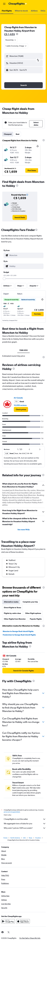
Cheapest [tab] (8, 134)
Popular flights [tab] (36, 619)
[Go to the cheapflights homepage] (18, 4)
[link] (20, 217)
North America (15, 838)
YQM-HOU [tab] (23, 350)
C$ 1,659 (9, 34)
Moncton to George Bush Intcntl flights (18, 631)
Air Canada (18, 398)
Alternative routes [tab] (11, 602)
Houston (38, 838)
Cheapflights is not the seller (25, 819)
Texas (30, 838)
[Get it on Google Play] (8, 921)
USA (24, 838)
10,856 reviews (20, 405)
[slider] (4, 278)
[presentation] (17, 34)
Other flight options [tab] (33, 613)
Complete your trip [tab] (30, 602)
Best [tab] (17, 134)
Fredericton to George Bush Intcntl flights (19, 635)
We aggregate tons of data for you (25, 823)
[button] (4, 4)
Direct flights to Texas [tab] (12, 608)
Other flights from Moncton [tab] (15, 619)
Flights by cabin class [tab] (12, 613)
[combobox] (11, 39)
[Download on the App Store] (23, 921)
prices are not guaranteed (12, 812)
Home (5, 838)
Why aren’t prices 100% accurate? (25, 828)
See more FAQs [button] (24, 530)
